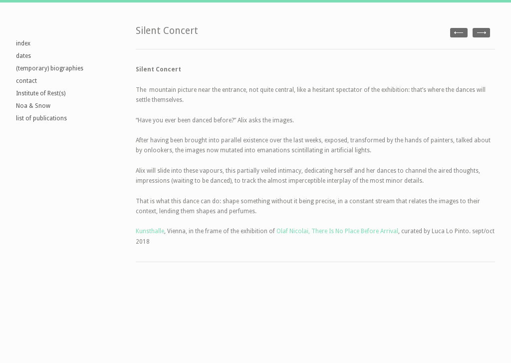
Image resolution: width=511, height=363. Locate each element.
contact (26, 80)
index (23, 43)
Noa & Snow (33, 105)
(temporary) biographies (49, 68)
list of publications (41, 118)
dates (23, 55)
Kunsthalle (150, 231)
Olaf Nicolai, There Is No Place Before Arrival (337, 231)
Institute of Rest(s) (40, 93)
